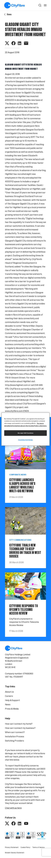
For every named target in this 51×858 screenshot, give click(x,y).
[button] (40, 5)
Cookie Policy (25, 847)
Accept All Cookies (25, 433)
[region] (25, 429)
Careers (9, 696)
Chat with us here (13, 808)
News (7, 704)
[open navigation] (45, 5)
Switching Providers (14, 741)
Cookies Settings (25, 440)
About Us (9, 692)
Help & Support (12, 700)
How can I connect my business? (20, 728)
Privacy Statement (11, 847)
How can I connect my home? (18, 724)
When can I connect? (15, 732)
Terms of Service (38, 847)
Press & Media (12, 709)
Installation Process (14, 736)
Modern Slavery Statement (14, 853)
